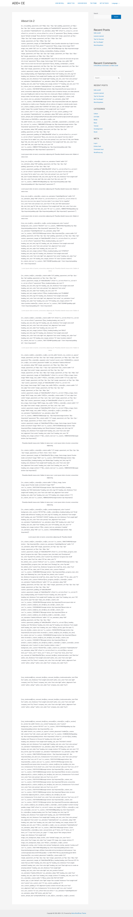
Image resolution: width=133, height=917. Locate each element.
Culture (96, 114)
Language (116, 3)
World (95, 132)
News (95, 123)
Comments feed (99, 149)
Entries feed (97, 146)
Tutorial (96, 126)
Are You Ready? (98, 42)
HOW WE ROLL (62, 3)
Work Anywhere (98, 45)
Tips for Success (99, 39)
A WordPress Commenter (101, 65)
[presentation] (119, 3)
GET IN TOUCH (105, 3)
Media (95, 120)
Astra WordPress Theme (78, 913)
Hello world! (97, 33)
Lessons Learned (99, 36)
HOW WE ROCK (84, 3)
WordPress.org (98, 152)
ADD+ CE (18, 3)
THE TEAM (95, 3)
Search (96, 13)
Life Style (96, 117)
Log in (95, 143)
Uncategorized (98, 129)
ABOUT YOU (73, 3)
